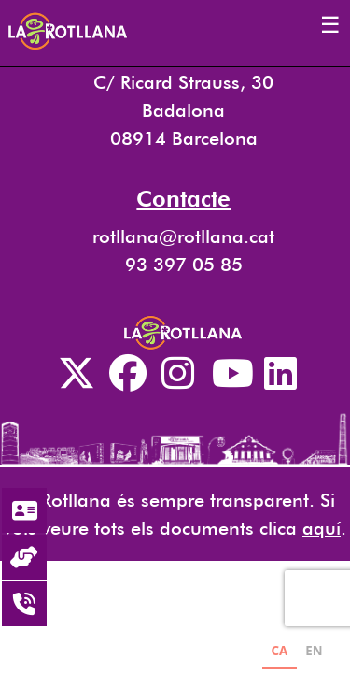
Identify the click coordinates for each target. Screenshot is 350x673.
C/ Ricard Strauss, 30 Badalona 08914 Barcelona (183, 110)
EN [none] (313, 650)
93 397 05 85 (184, 264)
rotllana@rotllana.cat (183, 236)
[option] (314, 653)
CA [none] (279, 650)
